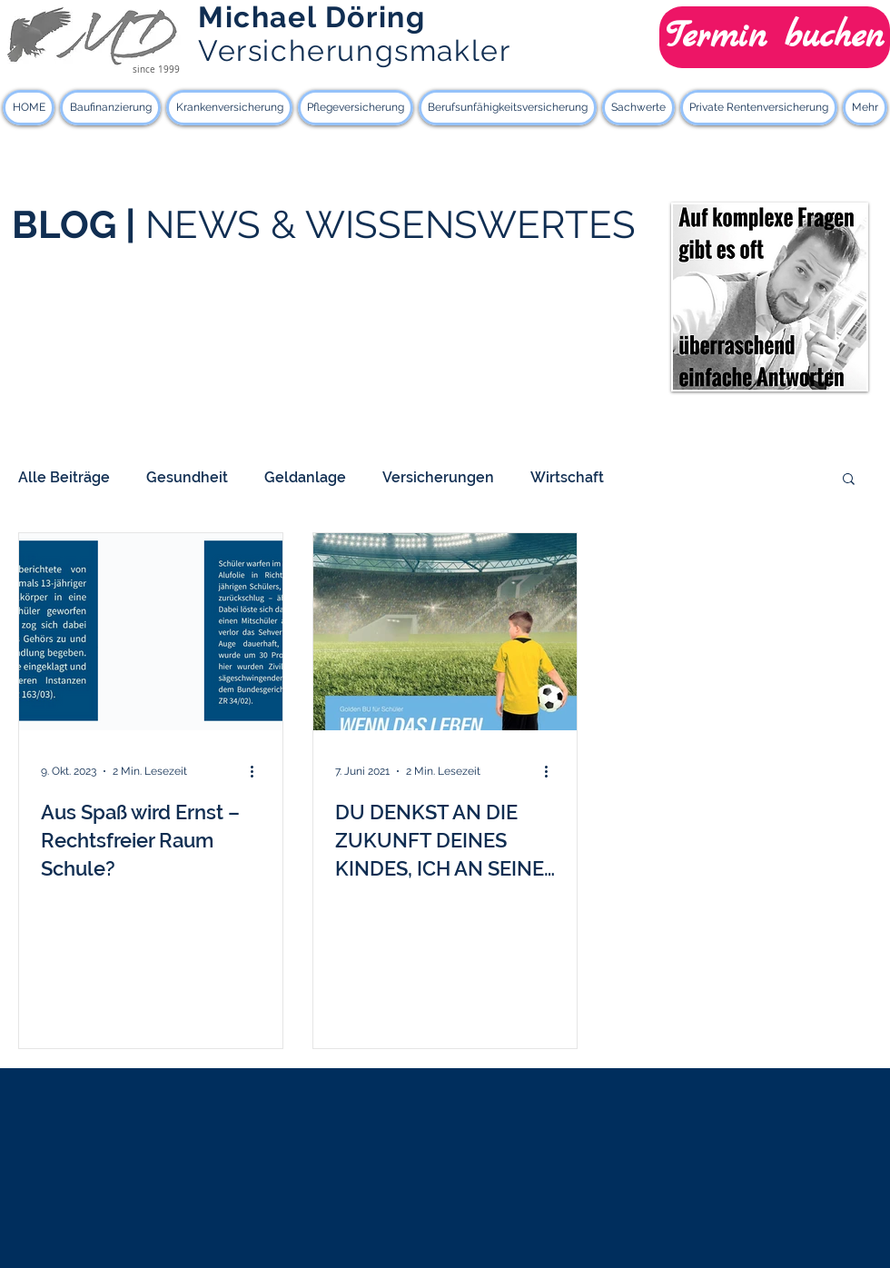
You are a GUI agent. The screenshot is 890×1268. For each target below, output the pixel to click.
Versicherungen (438, 477)
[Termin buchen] (774, 37)
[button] (848, 480)
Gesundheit (187, 477)
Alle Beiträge (64, 477)
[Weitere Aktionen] (258, 771)
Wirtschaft (567, 477)
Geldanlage (305, 477)
